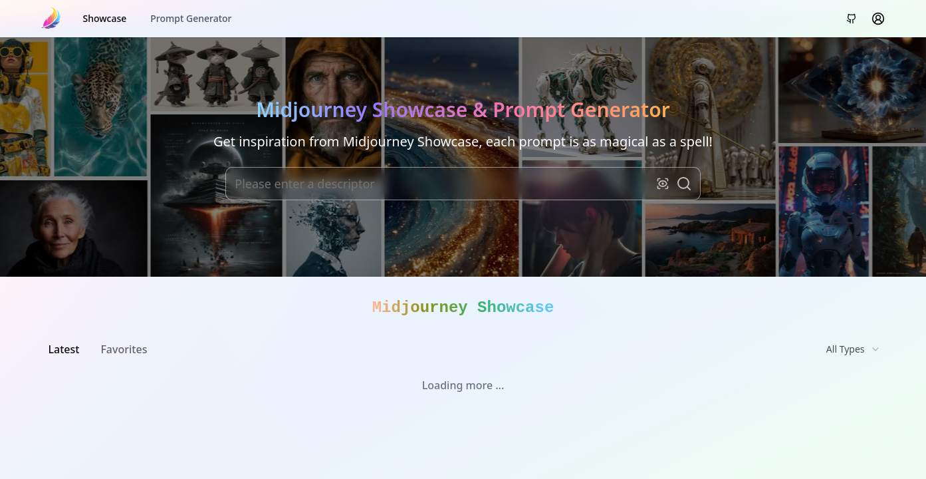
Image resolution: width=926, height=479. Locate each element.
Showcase (105, 18)
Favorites (123, 349)
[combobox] (853, 349)
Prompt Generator (190, 18)
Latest (64, 349)
